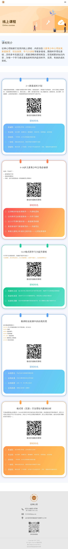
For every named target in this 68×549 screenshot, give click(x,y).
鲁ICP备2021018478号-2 (34, 544)
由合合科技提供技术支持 (34, 546)
